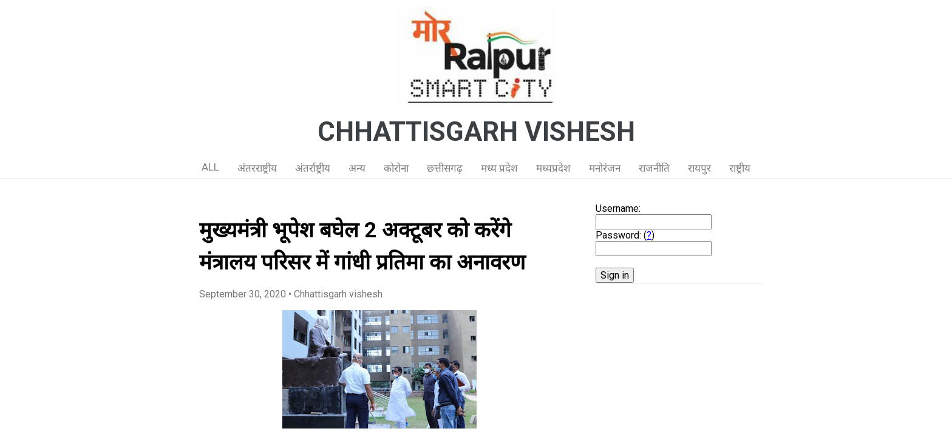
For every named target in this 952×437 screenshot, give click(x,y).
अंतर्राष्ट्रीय (312, 168)
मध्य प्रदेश (499, 168)
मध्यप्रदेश (553, 168)
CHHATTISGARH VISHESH (476, 131)
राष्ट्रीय (739, 168)
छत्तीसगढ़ (445, 168)
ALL (210, 167)
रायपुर (699, 168)
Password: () (625, 235)
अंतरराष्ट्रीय (257, 168)
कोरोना (396, 168)
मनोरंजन (604, 168)
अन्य (356, 168)
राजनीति (654, 168)
